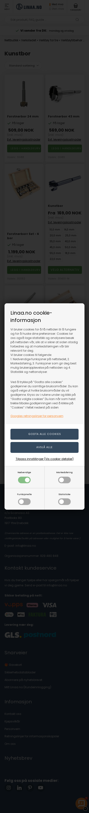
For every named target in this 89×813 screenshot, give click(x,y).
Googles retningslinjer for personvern (36, 416)
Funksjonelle (24, 499)
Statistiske (64, 499)
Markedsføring (64, 477)
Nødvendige (24, 477)
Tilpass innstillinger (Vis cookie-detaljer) (45, 459)
